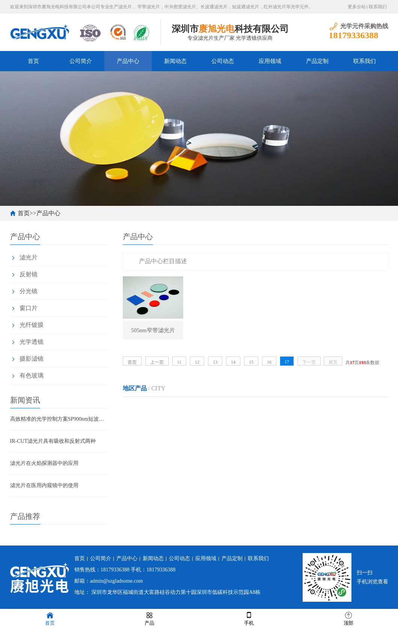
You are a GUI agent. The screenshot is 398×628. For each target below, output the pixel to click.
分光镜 (29, 291)
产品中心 (128, 61)
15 (251, 362)
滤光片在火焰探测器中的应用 (44, 463)
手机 (249, 618)
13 (215, 362)
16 (269, 362)
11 (179, 362)
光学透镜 (32, 342)
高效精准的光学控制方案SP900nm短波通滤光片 (59, 419)
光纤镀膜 (32, 325)
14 (233, 362)
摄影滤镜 (32, 358)
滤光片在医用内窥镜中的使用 (44, 485)
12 (197, 362)
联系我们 (378, 6)
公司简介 (80, 61)
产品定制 (317, 61)
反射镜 (29, 274)
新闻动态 (175, 61)
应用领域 (270, 61)
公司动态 (222, 61)
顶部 (348, 618)
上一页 (157, 362)
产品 (149, 618)
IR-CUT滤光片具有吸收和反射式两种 (53, 441)
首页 (33, 61)
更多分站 (357, 6)
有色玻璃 (32, 375)
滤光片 (29, 257)
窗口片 (29, 308)
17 (287, 361)
